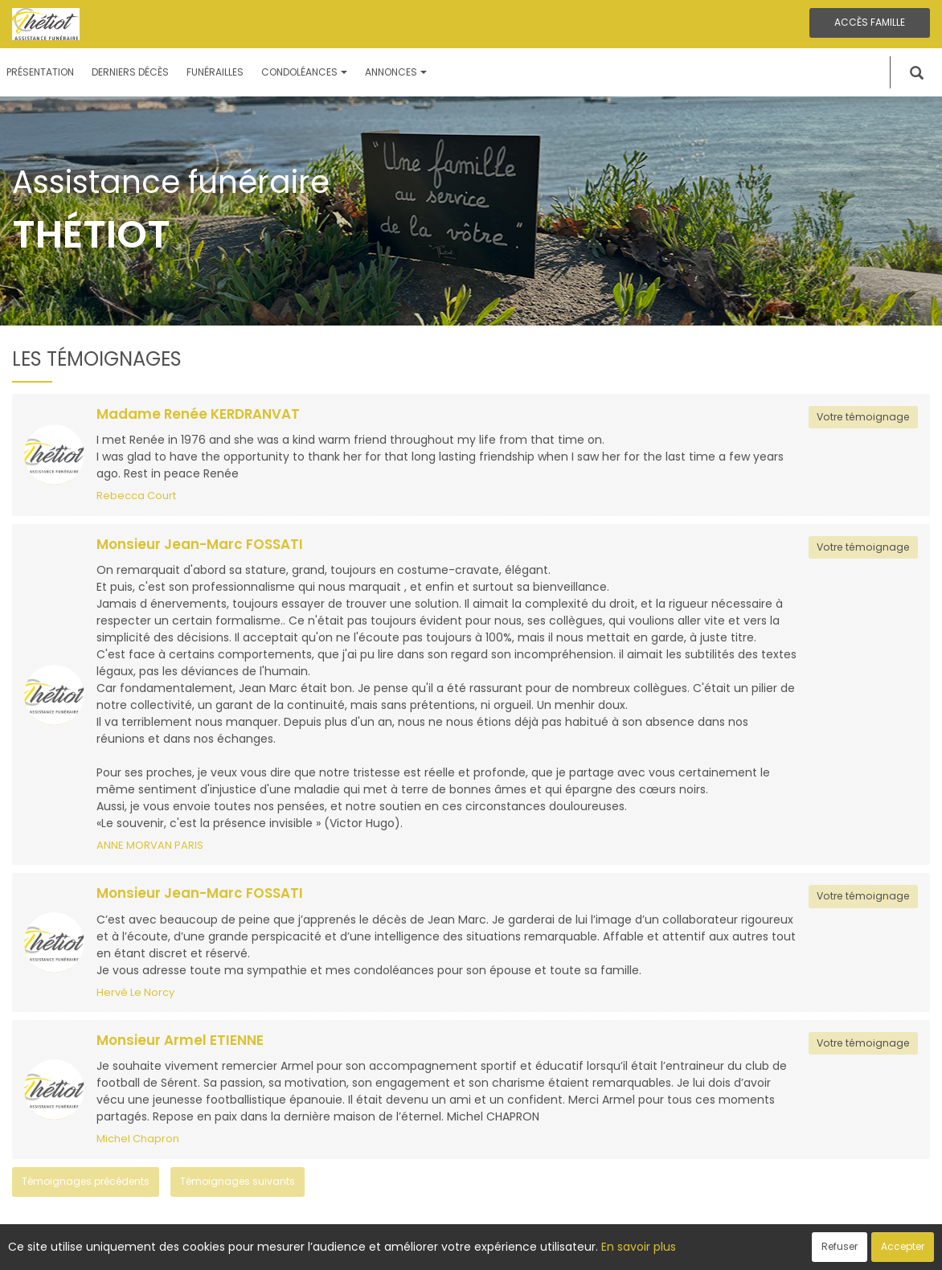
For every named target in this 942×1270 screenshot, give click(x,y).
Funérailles (215, 72)
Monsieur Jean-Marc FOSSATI (199, 544)
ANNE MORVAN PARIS (149, 845)
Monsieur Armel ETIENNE (180, 1040)
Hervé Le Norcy (135, 992)
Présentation (40, 72)
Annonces (396, 72)
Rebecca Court (136, 495)
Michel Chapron (137, 1138)
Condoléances (304, 72)
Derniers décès (130, 72)
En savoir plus (638, 1247)
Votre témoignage (863, 417)
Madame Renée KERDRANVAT (198, 414)
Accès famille (869, 22)
